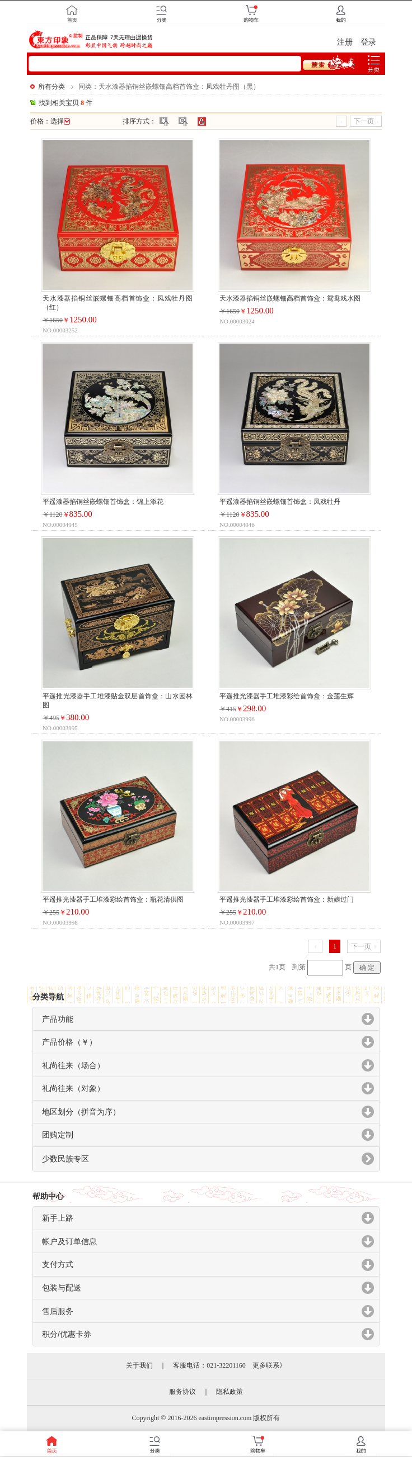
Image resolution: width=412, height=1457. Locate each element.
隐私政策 (229, 1392)
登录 (368, 42)
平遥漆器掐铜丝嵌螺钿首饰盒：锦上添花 (103, 502)
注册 (345, 42)
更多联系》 (269, 1365)
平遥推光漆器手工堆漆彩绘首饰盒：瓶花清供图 (113, 899)
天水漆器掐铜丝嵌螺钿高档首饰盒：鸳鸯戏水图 (289, 298)
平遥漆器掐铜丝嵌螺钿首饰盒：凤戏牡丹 (279, 502)
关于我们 (139, 1365)
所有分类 (51, 87)
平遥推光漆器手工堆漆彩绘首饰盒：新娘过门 (286, 899)
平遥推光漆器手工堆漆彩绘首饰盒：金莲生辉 (286, 696)
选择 (60, 121)
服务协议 (182, 1392)
